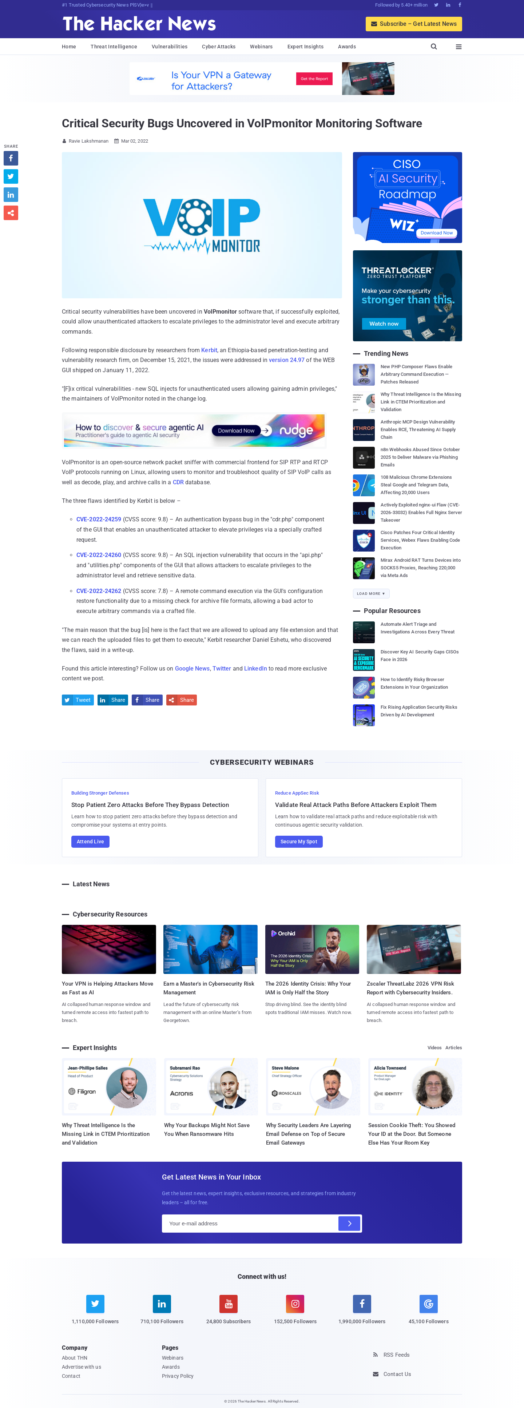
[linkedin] (161, 1314)
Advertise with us (81, 1367)
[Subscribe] (349, 1223)
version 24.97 (287, 360)
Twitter (222, 668)
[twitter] (95, 1314)
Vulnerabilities (170, 46)
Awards (347, 46)
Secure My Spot (299, 841)
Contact (71, 1376)
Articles (453, 1047)
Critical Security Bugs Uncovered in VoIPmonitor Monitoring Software (242, 123)
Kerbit (209, 350)
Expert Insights (305, 46)
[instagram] (295, 1314)
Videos (435, 1047)
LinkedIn (255, 668)
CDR (178, 482)
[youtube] (228, 1314)
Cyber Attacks (218, 46)
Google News (192, 668)
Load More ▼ (371, 594)
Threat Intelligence (114, 46)
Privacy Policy (178, 1376)
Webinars (261, 46)
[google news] (428, 1311)
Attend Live (90, 841)
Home (69, 46)
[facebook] (362, 1314)
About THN (74, 1358)
